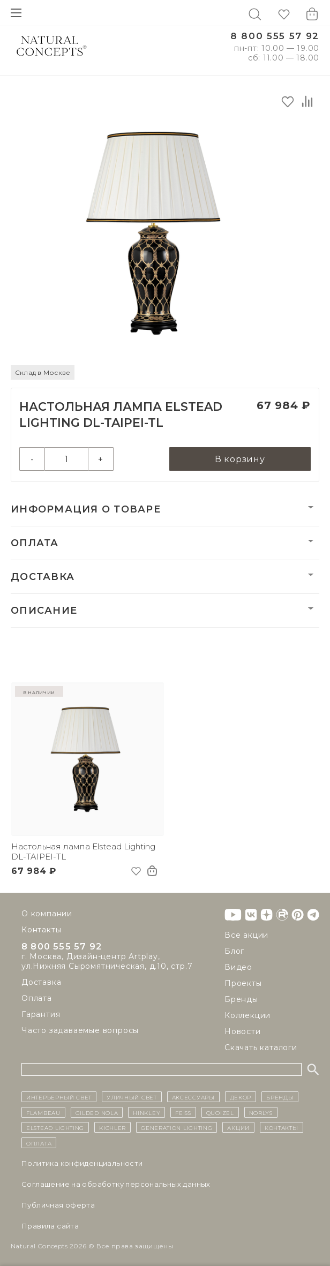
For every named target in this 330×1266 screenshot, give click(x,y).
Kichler (112, 1127)
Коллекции (247, 1015)
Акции (238, 1127)
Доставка (42, 577)
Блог (234, 951)
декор (241, 1097)
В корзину (240, 459)
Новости (242, 1031)
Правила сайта (50, 1226)
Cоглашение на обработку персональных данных (116, 1184)
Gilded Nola (97, 1112)
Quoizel (220, 1112)
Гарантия (40, 1016)
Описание (44, 610)
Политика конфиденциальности (82, 1163)
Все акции (246, 935)
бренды (280, 1097)
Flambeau (43, 1112)
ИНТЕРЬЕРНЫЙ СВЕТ (59, 1097)
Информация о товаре (86, 509)
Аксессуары (193, 1097)
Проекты (243, 983)
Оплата (35, 543)
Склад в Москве (42, 372)
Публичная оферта (58, 1205)
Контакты (41, 930)
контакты (281, 1127)
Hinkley (146, 1112)
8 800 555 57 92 (274, 36)
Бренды (241, 999)
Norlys (261, 1112)
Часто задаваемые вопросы (80, 1032)
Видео (238, 967)
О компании (46, 913)
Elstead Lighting (55, 1127)
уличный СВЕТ (131, 1097)
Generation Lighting (176, 1127)
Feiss (183, 1112)
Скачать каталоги (260, 1047)
